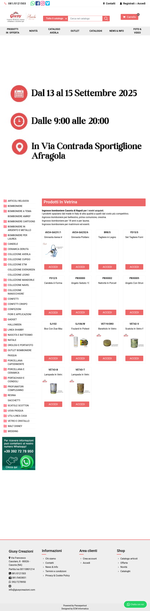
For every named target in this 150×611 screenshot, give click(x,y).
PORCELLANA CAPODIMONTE (16, 362)
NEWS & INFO (116, 31)
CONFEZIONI (14, 309)
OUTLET (75, 31)
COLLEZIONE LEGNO (18, 274)
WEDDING (13, 431)
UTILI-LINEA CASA (17, 415)
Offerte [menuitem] (124, 562)
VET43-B (53, 369)
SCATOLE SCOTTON (18, 405)
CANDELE (13, 244)
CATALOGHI (96, 31)
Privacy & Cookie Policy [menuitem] (57, 575)
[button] (106, 18)
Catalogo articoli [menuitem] (129, 558)
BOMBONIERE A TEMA (19, 211)
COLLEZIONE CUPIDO (19, 259)
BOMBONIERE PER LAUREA (17, 237)
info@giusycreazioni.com (22, 589)
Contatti (109, 3)
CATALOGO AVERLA (54, 31)
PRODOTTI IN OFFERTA (12, 31)
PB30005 (134, 278)
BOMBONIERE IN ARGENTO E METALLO (19, 228)
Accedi (141, 3)
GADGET (12, 319)
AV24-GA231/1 (53, 232)
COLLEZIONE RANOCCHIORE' (16, 292)
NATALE (12, 340)
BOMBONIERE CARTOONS (21, 221)
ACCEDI (53, 266)
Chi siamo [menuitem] (50, 558)
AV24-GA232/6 (80, 232)
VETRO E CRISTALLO (18, 421)
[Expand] (5, 200)
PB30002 (107, 278)
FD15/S (134, 232)
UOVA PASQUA (15, 410)
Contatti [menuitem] (49, 562)
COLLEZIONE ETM (17, 264)
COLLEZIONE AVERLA (19, 254)
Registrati (129, 3)
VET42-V (134, 323)
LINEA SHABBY (16, 329)
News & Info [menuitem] (51, 567)
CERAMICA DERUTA (18, 249)
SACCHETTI (14, 400)
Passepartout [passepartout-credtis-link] (80, 605)
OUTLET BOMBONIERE (19, 350)
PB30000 (80, 278)
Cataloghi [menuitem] (125, 571)
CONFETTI (13, 298)
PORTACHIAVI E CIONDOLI (16, 380)
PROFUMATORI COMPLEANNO (16, 388)
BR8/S (107, 232)
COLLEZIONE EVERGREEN (21, 269)
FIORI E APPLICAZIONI (19, 314)
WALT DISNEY (15, 426)
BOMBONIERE (15, 206)
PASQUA (12, 355)
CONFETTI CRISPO (17, 304)
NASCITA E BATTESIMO (20, 334)
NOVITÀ (33, 31)
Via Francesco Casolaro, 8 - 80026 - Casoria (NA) (19, 561)
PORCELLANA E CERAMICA (16, 371)
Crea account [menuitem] (90, 558)
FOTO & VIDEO (137, 31)
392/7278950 (19, 582)
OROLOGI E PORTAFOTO (20, 345)
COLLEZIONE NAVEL (18, 285)
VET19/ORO (107, 323)
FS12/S (53, 278)
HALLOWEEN (15, 324)
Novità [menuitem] (123, 567)
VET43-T (80, 369)
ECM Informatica (80, 608)
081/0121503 (15, 3)
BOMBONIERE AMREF (19, 216)
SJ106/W (80, 323)
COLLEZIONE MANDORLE (21, 280)
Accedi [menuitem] (86, 562)
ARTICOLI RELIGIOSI (18, 201)
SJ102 (53, 323)
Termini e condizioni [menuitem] (55, 571)
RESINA (12, 395)
